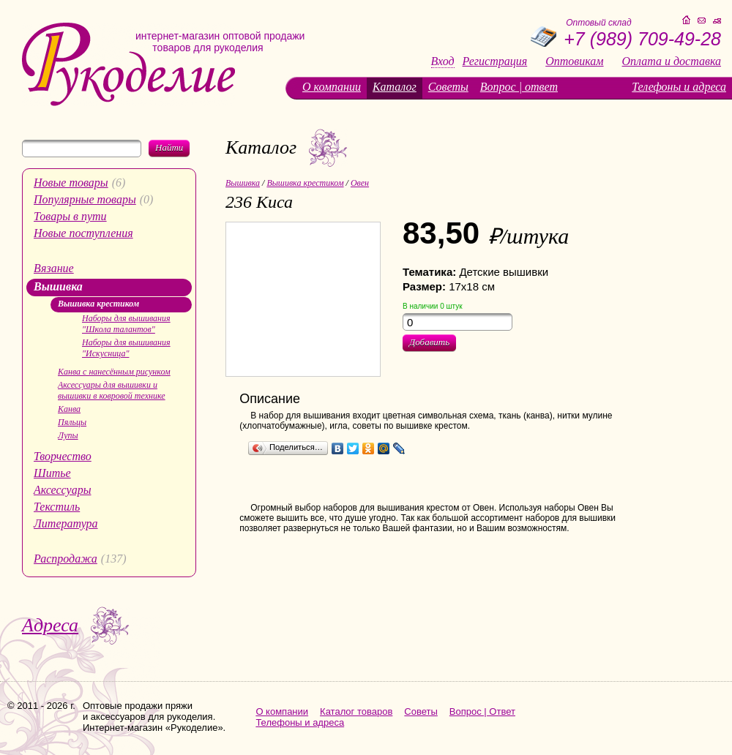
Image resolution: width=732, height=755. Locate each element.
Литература (66, 523)
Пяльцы (72, 422)
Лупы (68, 435)
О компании (331, 86)
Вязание (54, 268)
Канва (69, 409)
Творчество (63, 456)
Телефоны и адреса (679, 86)
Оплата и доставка (671, 61)
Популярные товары (85, 199)
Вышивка (58, 286)
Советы (448, 86)
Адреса (50, 625)
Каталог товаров (356, 711)
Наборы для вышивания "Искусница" (126, 347)
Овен (360, 183)
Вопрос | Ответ (482, 711)
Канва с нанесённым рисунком (114, 372)
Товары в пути (70, 216)
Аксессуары (62, 490)
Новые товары (71, 182)
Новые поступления (83, 233)
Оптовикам (574, 61)
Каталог (395, 86)
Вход (443, 61)
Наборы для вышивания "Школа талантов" (126, 323)
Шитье (52, 473)
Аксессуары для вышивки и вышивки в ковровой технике (111, 390)
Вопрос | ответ (519, 86)
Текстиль (57, 506)
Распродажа (65, 558)
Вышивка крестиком (98, 303)
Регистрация (495, 61)
